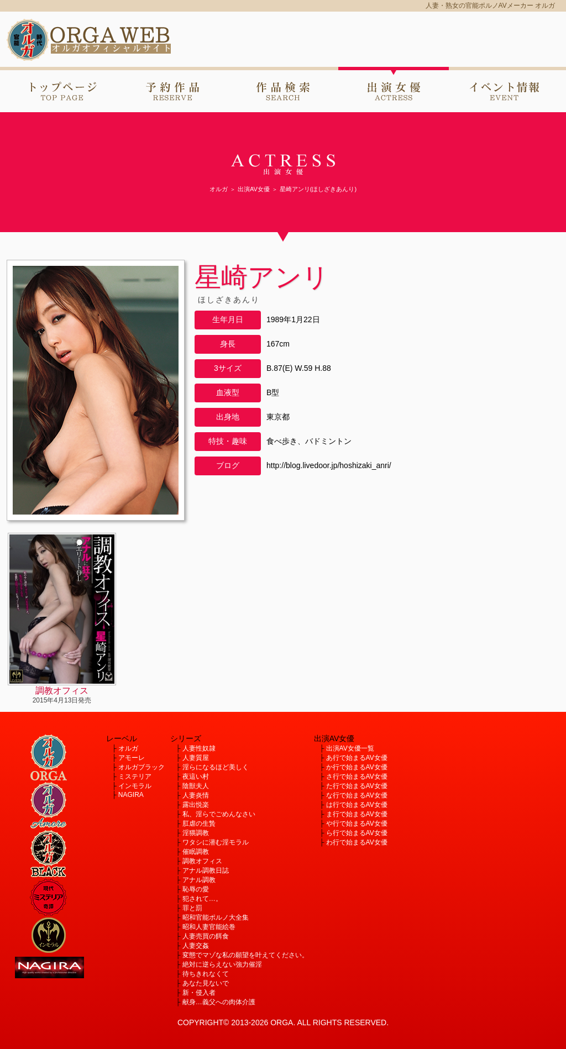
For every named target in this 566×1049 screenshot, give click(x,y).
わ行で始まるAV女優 (356, 842)
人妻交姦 (195, 946)
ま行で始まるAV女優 (356, 814)
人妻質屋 (195, 758)
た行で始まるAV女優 (356, 786)
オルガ (128, 748)
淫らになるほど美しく (215, 767)
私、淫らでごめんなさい (218, 814)
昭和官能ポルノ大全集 (215, 917)
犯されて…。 (202, 899)
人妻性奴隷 (199, 748)
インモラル (134, 786)
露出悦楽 (195, 805)
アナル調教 (199, 880)
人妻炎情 (195, 795)
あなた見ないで (205, 983)
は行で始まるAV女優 (356, 805)
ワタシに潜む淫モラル (215, 842)
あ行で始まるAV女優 (356, 758)
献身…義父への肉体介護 (218, 1002)
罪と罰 (192, 908)
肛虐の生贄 (199, 823)
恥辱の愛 (195, 889)
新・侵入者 (199, 992)
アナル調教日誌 (205, 870)
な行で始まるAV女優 (356, 795)
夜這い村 (195, 776)
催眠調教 (195, 852)
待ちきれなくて (205, 974)
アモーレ (131, 758)
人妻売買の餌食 (205, 936)
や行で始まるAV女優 (356, 823)
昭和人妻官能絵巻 (208, 927)
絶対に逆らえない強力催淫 (222, 964)
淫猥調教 (195, 833)
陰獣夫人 (195, 786)
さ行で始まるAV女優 (356, 776)
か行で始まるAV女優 (356, 767)
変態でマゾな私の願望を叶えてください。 (245, 955)
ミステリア (134, 776)
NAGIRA (131, 795)
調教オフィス (202, 861)
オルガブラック (141, 767)
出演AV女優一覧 (350, 748)
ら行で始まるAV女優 (356, 833)
